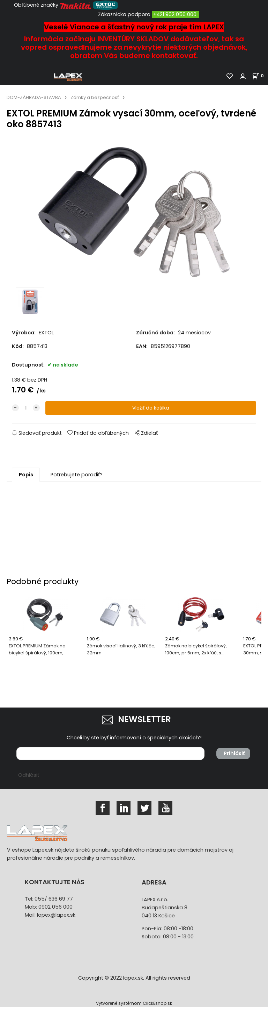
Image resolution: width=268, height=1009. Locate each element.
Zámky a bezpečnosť (94, 97)
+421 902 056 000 (174, 14)
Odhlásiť (28, 777)
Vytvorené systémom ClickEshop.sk (134, 1005)
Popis (26, 476)
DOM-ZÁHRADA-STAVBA (34, 97)
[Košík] (260, 75)
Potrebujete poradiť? (77, 476)
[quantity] (26, 410)
